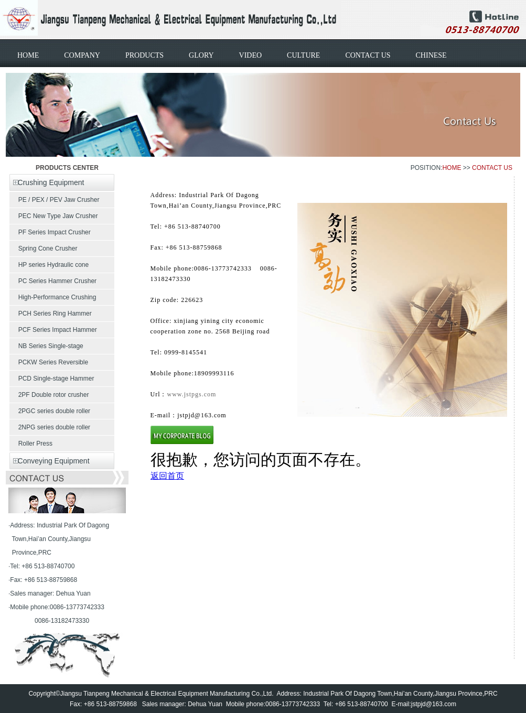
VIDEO (250, 55)
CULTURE (303, 55)
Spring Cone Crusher (43, 248)
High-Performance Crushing (52, 297)
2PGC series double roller (49, 411)
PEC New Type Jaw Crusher (53, 216)
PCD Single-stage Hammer (51, 378)
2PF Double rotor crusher (49, 394)
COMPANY (82, 55)
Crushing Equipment (46, 182)
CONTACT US (367, 55)
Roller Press (30, 443)
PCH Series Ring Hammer (50, 313)
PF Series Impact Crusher (50, 232)
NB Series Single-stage (46, 346)
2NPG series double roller (49, 427)
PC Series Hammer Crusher (52, 281)
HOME (28, 55)
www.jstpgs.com (192, 394)
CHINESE (431, 55)
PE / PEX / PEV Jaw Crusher (54, 199)
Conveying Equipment (49, 461)
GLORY (201, 55)
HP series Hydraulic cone (49, 264)
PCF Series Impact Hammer (53, 329)
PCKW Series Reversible (48, 362)
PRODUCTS (144, 55)
